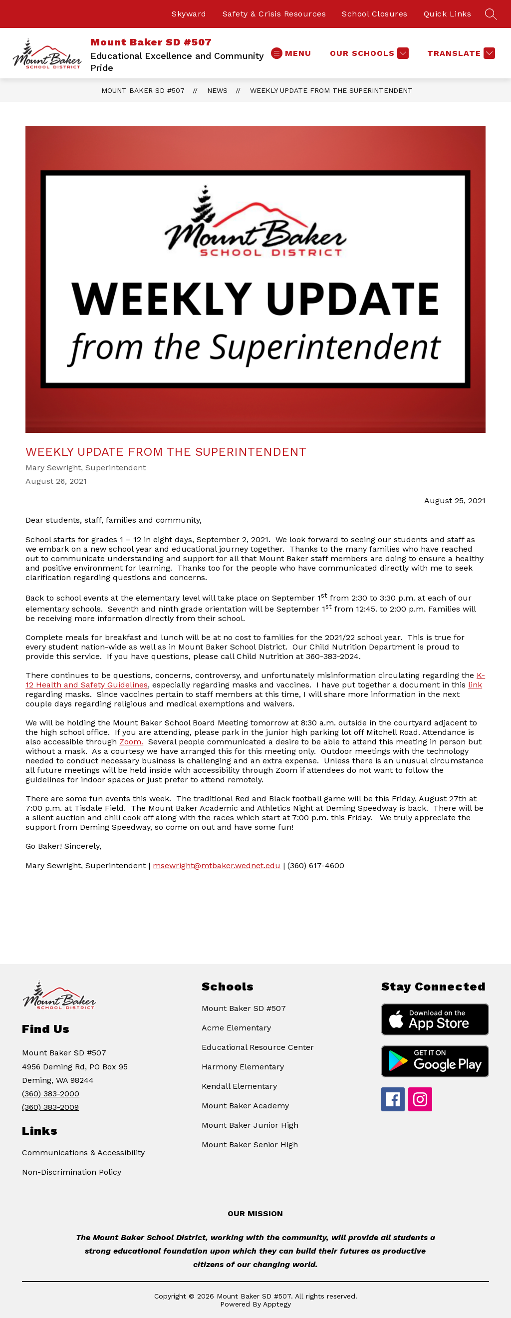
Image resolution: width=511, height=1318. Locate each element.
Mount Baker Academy (245, 1105)
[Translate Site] (460, 53)
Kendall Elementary (239, 1086)
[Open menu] (291, 53)
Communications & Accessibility (83, 1152)
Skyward (189, 13)
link (475, 684)
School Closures (375, 13)
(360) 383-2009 (50, 1107)
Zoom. (131, 741)
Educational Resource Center (258, 1047)
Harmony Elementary (243, 1066)
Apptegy (277, 1304)
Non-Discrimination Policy (71, 1172)
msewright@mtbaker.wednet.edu (216, 865)
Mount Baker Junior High (250, 1125)
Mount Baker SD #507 (143, 90)
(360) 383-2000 (50, 1093)
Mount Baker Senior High (250, 1144)
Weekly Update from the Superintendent (331, 90)
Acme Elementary (236, 1027)
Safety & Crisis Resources (274, 13)
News (217, 90)
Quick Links (448, 13)
